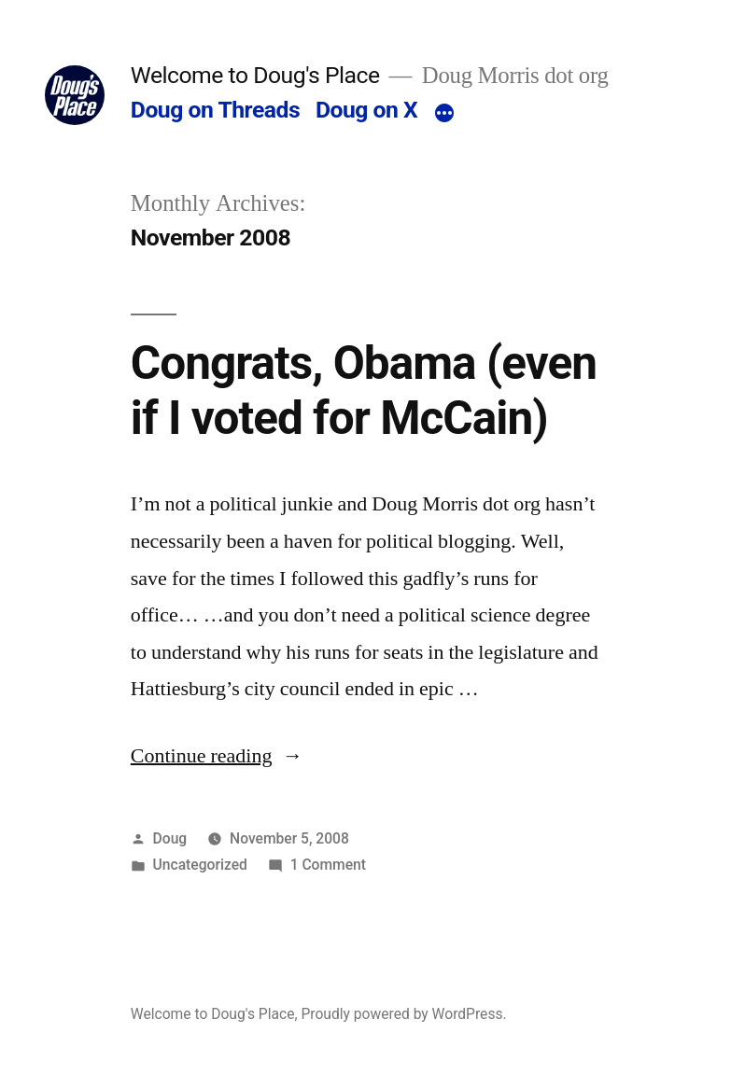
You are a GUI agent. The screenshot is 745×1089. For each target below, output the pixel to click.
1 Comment (328, 864)
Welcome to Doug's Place (255, 75)
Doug (170, 838)
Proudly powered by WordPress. (403, 1014)
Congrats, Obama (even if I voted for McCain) (364, 390)
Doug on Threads (215, 109)
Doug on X (366, 109)
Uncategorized (200, 864)
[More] (444, 114)
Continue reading (217, 756)
